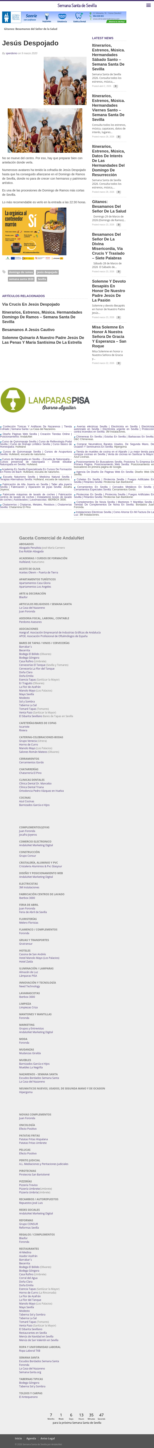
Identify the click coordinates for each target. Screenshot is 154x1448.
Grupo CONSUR (28, 1224)
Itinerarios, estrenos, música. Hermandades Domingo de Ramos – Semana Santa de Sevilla (42, 317)
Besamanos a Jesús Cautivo (28, 330)
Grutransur (26, 944)
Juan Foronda (27, 611)
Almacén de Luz (28, 972)
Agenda (31, 1438)
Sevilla (42, 279)
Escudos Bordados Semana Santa (39, 1078)
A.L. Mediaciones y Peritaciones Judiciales (44, 1164)
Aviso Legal (47, 1438)
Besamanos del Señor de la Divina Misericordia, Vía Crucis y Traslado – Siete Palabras (108, 246)
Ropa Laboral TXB (29, 1350)
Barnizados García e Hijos (34, 805)
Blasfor (23, 597)
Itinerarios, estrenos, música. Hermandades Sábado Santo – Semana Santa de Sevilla (108, 57)
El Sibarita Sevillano (30, 716)
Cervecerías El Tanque (32, 665)
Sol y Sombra (27, 701)
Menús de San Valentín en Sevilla (38, 1340)
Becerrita (24, 650)
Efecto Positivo (28, 1129)
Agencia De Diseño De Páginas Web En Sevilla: (104, 471)
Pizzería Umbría (28, 1192)
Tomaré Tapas (27, 709)
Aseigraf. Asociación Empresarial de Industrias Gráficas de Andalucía (60, 632)
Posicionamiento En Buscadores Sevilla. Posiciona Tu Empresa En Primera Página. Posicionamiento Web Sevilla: (114, 463)
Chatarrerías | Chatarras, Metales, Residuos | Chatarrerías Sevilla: (36, 506)
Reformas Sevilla (29, 1227)
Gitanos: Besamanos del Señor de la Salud (30, 29)
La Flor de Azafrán (30, 687)
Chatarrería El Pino (30, 773)
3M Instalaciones (29, 887)
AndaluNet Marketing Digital (36, 845)
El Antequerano (28, 1397)
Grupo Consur (27, 856)
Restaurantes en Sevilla (33, 1333)
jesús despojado (47, 272)
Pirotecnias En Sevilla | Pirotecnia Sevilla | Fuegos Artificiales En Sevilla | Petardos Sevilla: (114, 496)
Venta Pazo (26, 712)
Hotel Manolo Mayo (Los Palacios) (39, 958)
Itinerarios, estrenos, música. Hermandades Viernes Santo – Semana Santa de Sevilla (108, 108)
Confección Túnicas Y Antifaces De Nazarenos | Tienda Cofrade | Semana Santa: (36, 428)
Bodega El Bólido (29, 654)
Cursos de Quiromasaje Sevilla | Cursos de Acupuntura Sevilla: (36, 453)
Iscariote (24, 727)
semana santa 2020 (21, 279)
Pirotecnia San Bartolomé (34, 1174)
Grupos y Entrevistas (31, 1028)
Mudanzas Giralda (30, 1053)
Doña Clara (26, 672)
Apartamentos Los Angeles (35, 586)
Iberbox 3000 (27, 898)
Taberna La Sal (28, 705)
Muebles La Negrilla (31, 1067)
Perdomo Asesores (30, 622)
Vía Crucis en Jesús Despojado (31, 304)
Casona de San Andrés (32, 954)
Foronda (24, 933)
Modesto (24, 698)
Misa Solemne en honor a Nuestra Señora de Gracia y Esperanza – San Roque (109, 336)
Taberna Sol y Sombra (32, 1314)
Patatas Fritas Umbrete (33, 1143)
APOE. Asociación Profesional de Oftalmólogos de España (53, 636)
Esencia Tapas (27, 679)
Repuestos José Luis (31, 1203)
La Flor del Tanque (30, 1300)
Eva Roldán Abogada (31, 551)
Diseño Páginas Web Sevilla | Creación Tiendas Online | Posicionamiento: (36, 435)
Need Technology (29, 986)
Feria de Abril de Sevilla (33, 912)
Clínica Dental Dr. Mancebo (35, 783)
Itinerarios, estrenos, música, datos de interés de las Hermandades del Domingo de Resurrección (108, 160)
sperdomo (11, 53)
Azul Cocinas (26, 801)
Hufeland (24, 562)
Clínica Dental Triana (31, 787)
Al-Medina (25, 1252)
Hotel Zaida (26, 961)
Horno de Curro (28, 744)
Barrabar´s (25, 647)
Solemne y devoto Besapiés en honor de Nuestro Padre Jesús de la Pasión (109, 290)
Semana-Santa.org (30, 1372)
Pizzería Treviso (28, 1185)
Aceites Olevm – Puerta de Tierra (38, 572)
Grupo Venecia (28, 741)
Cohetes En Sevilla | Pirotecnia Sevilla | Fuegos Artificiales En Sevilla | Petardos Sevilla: (114, 481)
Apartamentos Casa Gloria (35, 583)
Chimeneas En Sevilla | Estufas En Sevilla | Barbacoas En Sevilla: (114, 436)
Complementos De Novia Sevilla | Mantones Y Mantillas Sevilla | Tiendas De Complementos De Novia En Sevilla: (114, 503)
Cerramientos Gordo (31, 762)
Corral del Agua (28, 1278)
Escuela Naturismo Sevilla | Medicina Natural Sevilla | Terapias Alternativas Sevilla (36, 478)
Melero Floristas (28, 922)
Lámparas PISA (28, 976)
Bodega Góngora (29, 657)
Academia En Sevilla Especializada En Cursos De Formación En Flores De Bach (36, 470)
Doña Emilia (26, 676)
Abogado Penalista (30, 548)
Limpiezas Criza (28, 1007)
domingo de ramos (21, 272)
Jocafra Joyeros (28, 834)
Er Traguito (25, 683)
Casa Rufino (26, 661)
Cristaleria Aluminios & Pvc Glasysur (40, 866)
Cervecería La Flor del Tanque (37, 668)
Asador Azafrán (28, 1256)
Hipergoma (26, 1092)
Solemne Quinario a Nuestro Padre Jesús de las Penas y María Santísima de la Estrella (43, 340)
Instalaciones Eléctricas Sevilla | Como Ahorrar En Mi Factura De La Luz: (114, 513)
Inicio (18, 1438)
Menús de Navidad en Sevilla (36, 1336)
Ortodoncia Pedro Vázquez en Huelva (41, 791)
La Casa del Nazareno (32, 608)
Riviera (23, 730)
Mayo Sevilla (26, 694)
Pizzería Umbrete (29, 1189)
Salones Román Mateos (33, 752)
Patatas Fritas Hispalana (33, 1139)
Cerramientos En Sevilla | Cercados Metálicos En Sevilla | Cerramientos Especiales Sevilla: (114, 488)
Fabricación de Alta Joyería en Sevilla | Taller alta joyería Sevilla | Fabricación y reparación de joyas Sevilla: (36, 485)
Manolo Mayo (27, 690)
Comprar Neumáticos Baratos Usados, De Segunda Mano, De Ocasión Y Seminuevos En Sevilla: (114, 445)
